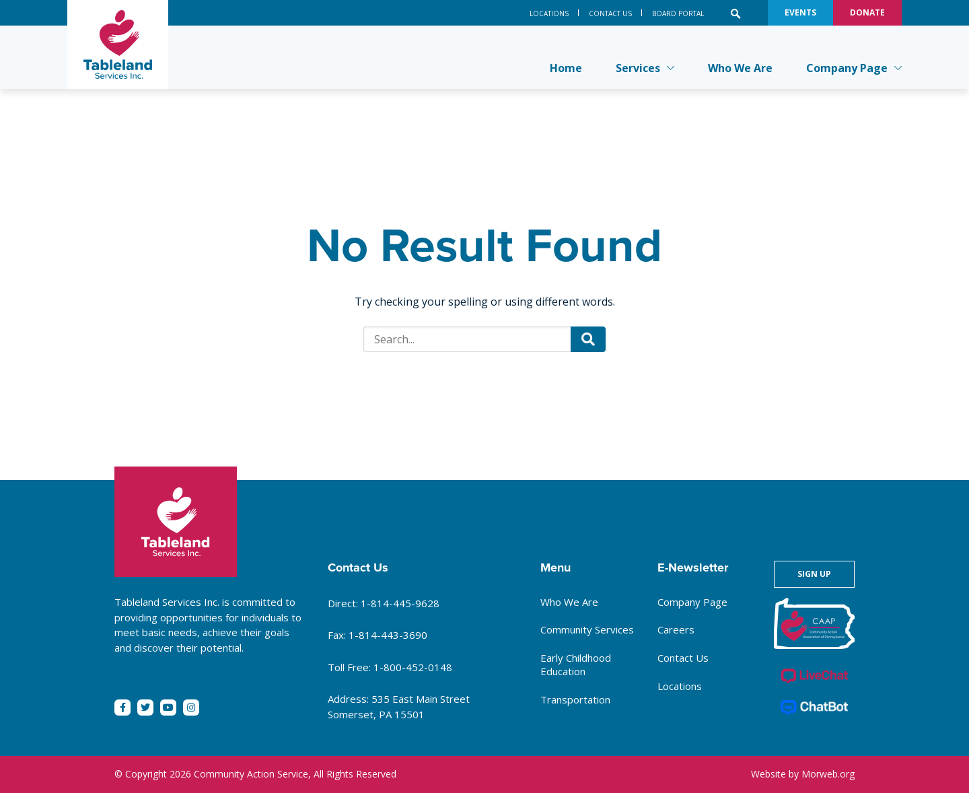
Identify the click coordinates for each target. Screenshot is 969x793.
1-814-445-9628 (400, 603)
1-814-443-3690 (388, 635)
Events (800, 12)
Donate (867, 12)
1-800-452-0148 (412, 667)
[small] (122, 707)
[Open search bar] (736, 13)
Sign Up (814, 574)
